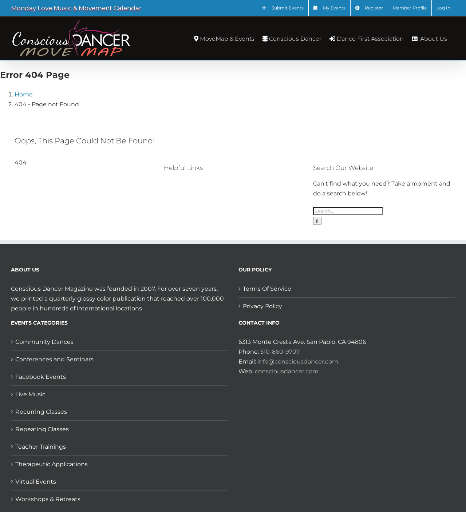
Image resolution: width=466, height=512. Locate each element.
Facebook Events (40, 376)
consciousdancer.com (287, 371)
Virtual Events (35, 481)
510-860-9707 (280, 351)
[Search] (317, 221)
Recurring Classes (41, 411)
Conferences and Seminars (54, 359)
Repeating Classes (42, 429)
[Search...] (348, 211)
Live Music (30, 394)
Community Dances (44, 341)
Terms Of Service (267, 288)
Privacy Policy (262, 306)
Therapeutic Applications (51, 464)
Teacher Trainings (40, 446)
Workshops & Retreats (47, 499)
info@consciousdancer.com (297, 361)
